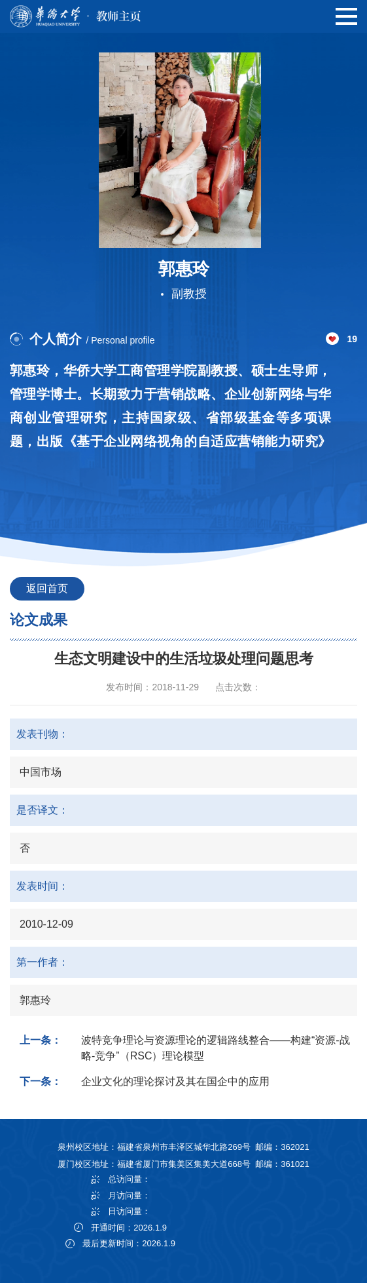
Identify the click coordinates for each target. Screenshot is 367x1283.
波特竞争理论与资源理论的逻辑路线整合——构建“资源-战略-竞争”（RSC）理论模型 (215, 1048)
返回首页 (47, 588)
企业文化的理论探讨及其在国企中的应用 (175, 1081)
